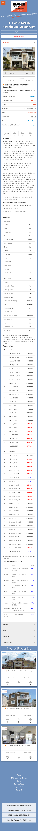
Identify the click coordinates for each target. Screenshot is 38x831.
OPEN (33, 117)
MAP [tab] (19, 630)
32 (34, 76)
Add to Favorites (11, 81)
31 (33, 76)
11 (13, 76)
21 (23, 76)
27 (29, 76)
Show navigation (3, 3)
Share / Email (28, 678)
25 (27, 76)
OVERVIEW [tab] (19, 42)
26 (28, 76)
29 (31, 76)
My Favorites (19, 32)
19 (21, 76)
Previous (11, 73)
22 (24, 76)
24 (26, 76)
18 (20, 76)
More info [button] (33, 96)
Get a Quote (32, 121)
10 (12, 76)
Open (34, 125)
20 (22, 76)
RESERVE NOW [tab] (19, 643)
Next (27, 73)
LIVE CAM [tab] (19, 637)
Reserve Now (19, 36)
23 (25, 76)
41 (23, 78)
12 (14, 76)
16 (18, 76)
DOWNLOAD (30, 108)
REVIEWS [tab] (19, 624)
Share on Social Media (27, 81)
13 (15, 76)
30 (32, 76)
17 (19, 76)
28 (30, 76)
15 (17, 76)
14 (16, 76)
